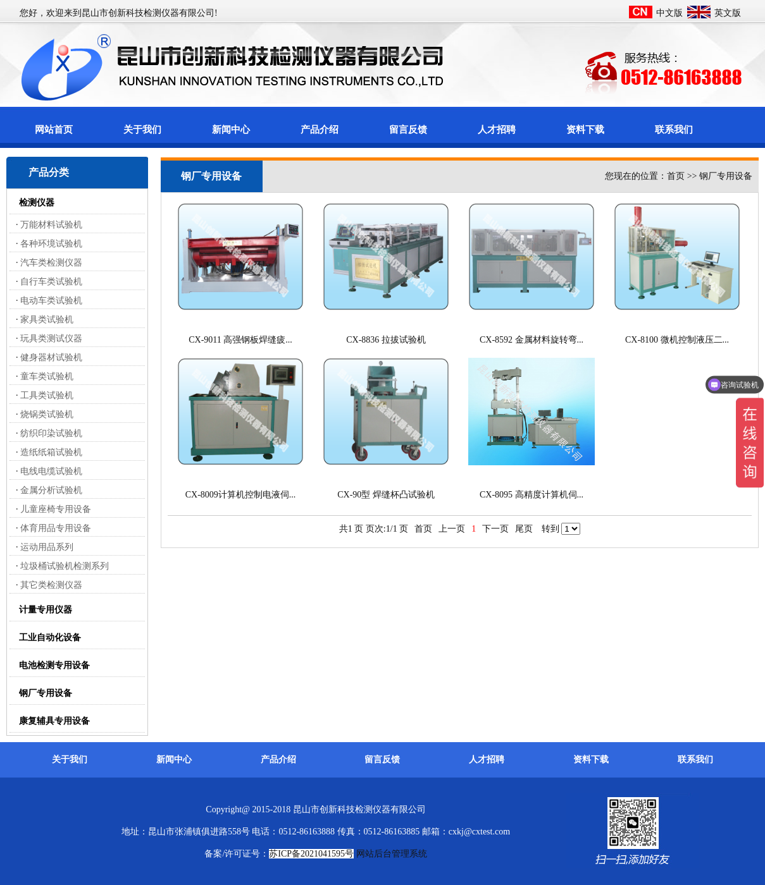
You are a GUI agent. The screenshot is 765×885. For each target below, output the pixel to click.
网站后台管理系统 (391, 853)
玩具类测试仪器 (51, 338)
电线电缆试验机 (51, 471)
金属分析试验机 (51, 490)
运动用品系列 (46, 547)
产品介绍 (320, 130)
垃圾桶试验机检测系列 (64, 566)
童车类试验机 (46, 376)
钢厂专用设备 (45, 693)
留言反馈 (408, 130)
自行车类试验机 (51, 281)
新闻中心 (231, 130)
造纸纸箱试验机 (51, 452)
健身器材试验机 (51, 357)
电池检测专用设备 (54, 665)
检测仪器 (36, 202)
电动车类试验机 (51, 300)
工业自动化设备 (50, 637)
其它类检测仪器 (51, 585)
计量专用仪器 (45, 609)
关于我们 (142, 130)
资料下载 (585, 130)
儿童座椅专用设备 (55, 509)
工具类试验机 (46, 395)
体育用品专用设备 (55, 528)
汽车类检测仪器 (51, 262)
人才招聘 (497, 130)
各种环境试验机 (51, 243)
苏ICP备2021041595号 (311, 853)
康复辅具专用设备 (54, 721)
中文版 (669, 13)
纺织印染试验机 (51, 433)
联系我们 (674, 130)
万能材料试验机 (51, 224)
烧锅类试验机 (46, 414)
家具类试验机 (46, 319)
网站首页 (54, 130)
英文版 (727, 13)
